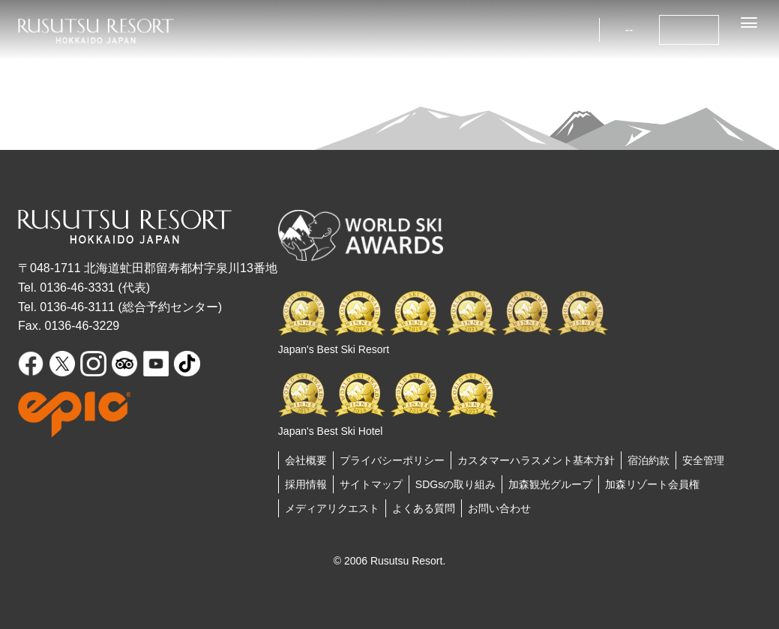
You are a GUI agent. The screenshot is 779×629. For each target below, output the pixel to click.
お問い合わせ (499, 508)
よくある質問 (423, 508)
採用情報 (306, 484)
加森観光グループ (550, 484)
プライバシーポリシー (392, 460)
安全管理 (703, 460)
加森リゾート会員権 (652, 484)
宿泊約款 (649, 460)
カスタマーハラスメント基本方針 (536, 460)
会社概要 (306, 460)
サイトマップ (371, 484)
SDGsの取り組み (455, 484)
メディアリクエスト (332, 508)
